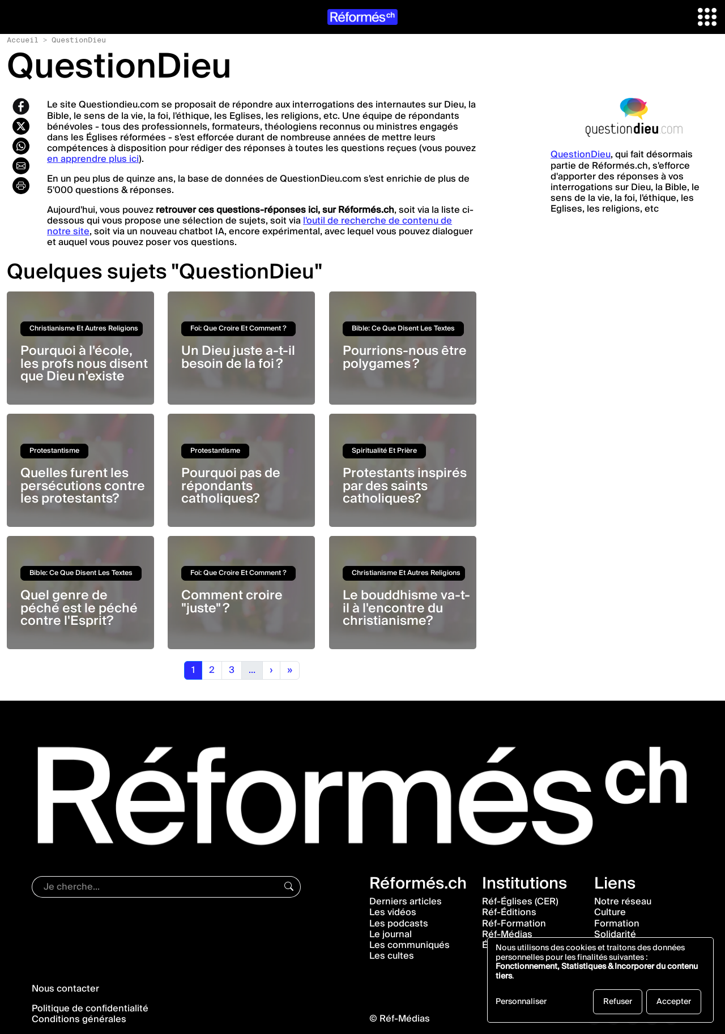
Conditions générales (79, 1019)
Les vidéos (392, 912)
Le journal (390, 934)
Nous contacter (65, 989)
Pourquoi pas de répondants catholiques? (230, 485)
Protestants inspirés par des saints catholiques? (405, 485)
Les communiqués (409, 945)
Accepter (673, 1002)
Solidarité (615, 934)
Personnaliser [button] (521, 1003)
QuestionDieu (581, 154)
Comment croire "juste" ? (232, 602)
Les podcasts (398, 924)
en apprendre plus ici (93, 159)
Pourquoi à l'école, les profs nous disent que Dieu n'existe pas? (84, 370)
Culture (610, 912)
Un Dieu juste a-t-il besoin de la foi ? (238, 357)
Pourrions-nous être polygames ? (405, 357)
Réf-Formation (514, 924)
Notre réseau (622, 901)
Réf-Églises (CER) (520, 901)
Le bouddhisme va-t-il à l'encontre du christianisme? (406, 608)
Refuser (617, 1002)
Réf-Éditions (509, 912)
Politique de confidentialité (90, 1008)
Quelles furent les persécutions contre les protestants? (82, 485)
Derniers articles (405, 901)
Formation (616, 924)
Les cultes (391, 956)
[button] (707, 16)
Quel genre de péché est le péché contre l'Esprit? (79, 608)
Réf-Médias (507, 934)
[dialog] (600, 980)
